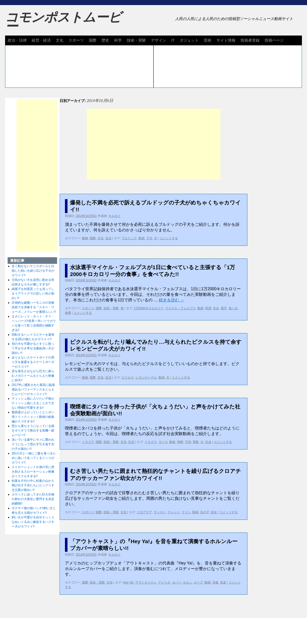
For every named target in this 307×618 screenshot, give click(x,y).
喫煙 (180, 442)
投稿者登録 (250, 40)
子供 (188, 442)
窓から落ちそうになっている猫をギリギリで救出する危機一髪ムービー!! (33, 430)
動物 (85, 238)
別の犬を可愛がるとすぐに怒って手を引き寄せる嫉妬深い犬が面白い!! (33, 348)
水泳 (216, 308)
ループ (198, 582)
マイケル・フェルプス (180, 308)
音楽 (223, 582)
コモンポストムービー (63, 21)
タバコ (163, 442)
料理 (208, 308)
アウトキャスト (146, 582)
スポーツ (76, 40)
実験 (196, 442)
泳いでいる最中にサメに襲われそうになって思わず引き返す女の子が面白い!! (33, 444)
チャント (174, 512)
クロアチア (144, 512)
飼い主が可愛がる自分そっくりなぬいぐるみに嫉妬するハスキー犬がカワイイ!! (33, 522)
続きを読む (171, 300)
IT (173, 40)
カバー (176, 582)
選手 (224, 308)
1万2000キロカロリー (148, 308)
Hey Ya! (128, 582)
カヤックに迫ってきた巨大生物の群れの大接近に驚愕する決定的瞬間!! (33, 499)
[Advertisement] (153, 144)
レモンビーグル (146, 377)
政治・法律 (17, 40)
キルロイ (114, 216)
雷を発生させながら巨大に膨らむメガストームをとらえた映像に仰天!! (33, 375)
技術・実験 (136, 40)
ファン (186, 512)
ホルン (187, 582)
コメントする (169, 238)
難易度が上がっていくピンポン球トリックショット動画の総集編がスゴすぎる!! (33, 416)
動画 (142, 238)
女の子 (204, 512)
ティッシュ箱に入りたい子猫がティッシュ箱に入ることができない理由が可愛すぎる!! (33, 403)
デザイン (158, 40)
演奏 (215, 582)
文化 (59, 40)
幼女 (214, 512)
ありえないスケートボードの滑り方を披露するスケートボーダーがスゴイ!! (33, 362)
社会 (208, 442)
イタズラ (88, 442)
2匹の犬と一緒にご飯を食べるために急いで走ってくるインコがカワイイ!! (34, 458)
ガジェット (189, 40)
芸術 (207, 40)
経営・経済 (41, 40)
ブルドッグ (129, 238)
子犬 (149, 238)
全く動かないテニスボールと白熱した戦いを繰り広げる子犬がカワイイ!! (33, 270)
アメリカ (164, 582)
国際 (92, 40)
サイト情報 (225, 40)
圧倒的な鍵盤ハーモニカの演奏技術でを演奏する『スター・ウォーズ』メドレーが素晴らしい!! (34, 307)
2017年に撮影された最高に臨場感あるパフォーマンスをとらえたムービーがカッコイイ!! (33, 389)
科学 (118, 40)
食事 (68, 313)
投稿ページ (274, 40)
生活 (108, 238)
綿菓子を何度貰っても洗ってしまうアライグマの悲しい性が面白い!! (33, 293)
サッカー (160, 512)
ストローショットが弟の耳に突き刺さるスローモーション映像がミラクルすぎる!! (33, 471)
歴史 (105, 40)
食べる (233, 308)
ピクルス (128, 377)
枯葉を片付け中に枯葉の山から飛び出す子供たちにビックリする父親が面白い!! (33, 485)
